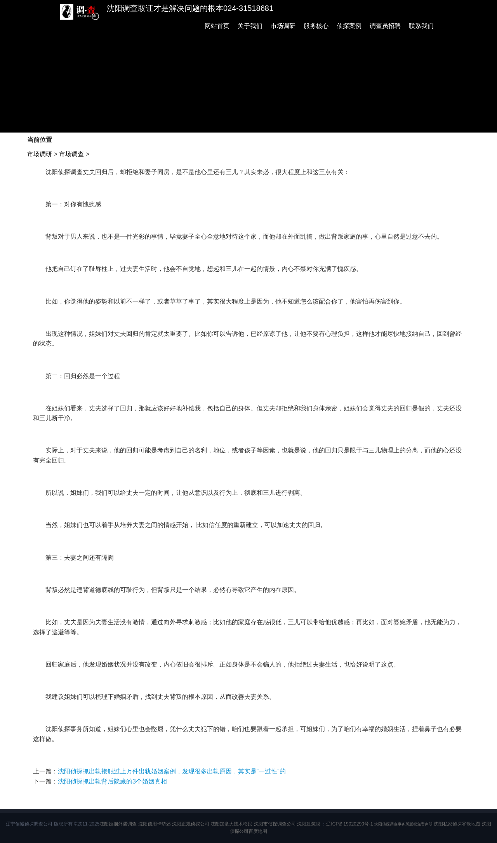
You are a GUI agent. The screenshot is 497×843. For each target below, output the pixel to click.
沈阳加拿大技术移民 (231, 824)
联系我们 (421, 26)
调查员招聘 (385, 26)
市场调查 (71, 154)
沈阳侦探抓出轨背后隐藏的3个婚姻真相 (112, 781)
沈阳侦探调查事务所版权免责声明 (403, 824)
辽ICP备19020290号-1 (349, 824)
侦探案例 (349, 26)
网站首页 (217, 26)
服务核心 (316, 26)
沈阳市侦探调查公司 (275, 824)
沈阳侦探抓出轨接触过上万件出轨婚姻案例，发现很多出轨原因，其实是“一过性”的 (172, 771)
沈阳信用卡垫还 (154, 824)
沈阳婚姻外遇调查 (118, 824)
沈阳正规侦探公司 (190, 824)
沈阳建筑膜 (308, 824)
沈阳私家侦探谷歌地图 (457, 824)
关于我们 (250, 26)
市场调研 (283, 26)
